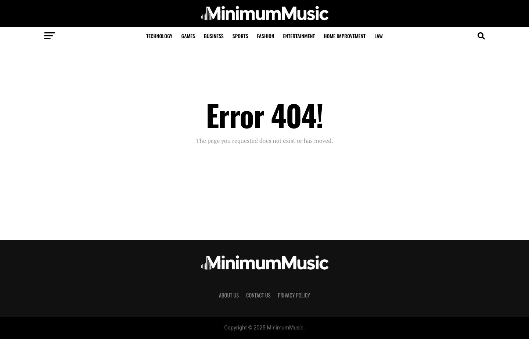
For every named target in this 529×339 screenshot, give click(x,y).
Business (214, 36)
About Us (229, 295)
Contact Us (258, 295)
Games (188, 36)
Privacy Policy (294, 295)
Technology (159, 36)
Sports (240, 36)
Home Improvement (345, 36)
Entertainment (299, 36)
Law (378, 36)
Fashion (265, 36)
